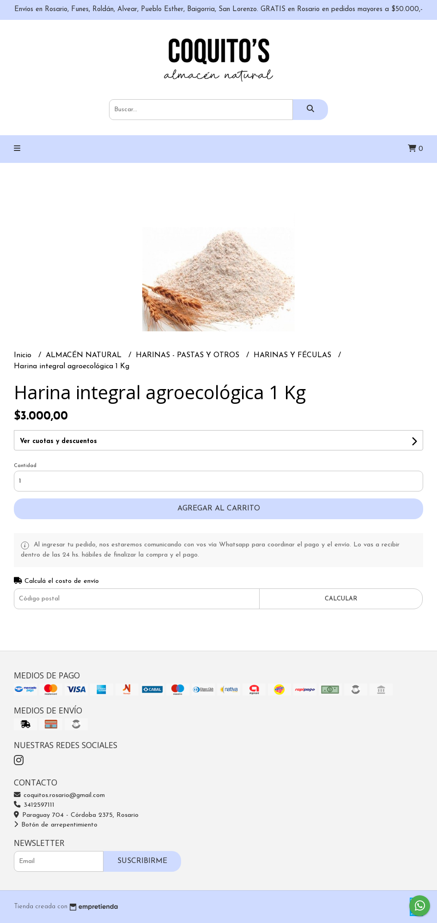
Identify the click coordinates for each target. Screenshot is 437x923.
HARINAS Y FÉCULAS (294, 355)
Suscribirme (142, 861)
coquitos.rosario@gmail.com (59, 795)
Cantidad (25, 465)
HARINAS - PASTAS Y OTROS (189, 355)
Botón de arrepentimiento (55, 824)
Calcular (341, 599)
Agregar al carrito (218, 508)
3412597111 (34, 805)
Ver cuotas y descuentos (58, 441)
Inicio (24, 355)
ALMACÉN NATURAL (85, 355)
